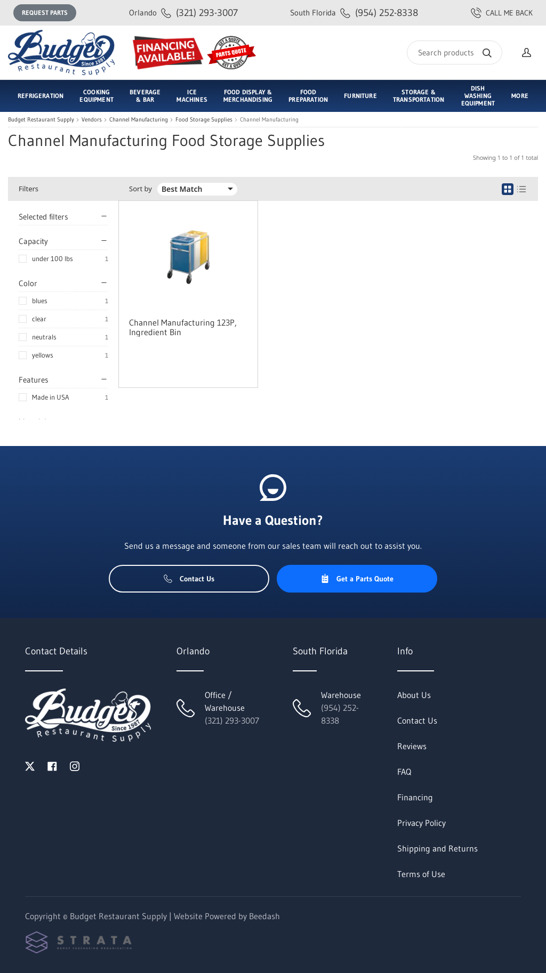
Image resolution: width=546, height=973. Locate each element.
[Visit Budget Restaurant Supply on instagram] (74, 765)
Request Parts (45, 13)
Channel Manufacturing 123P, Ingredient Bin (183, 327)
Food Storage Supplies (203, 119)
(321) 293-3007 (183, 12)
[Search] (454, 52)
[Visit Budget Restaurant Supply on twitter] (30, 765)
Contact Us (189, 578)
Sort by (140, 189)
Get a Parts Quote (357, 578)
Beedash (264, 916)
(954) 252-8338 (354, 12)
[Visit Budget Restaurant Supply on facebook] (52, 765)
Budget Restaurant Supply (41, 119)
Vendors (92, 119)
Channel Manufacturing (138, 119)
